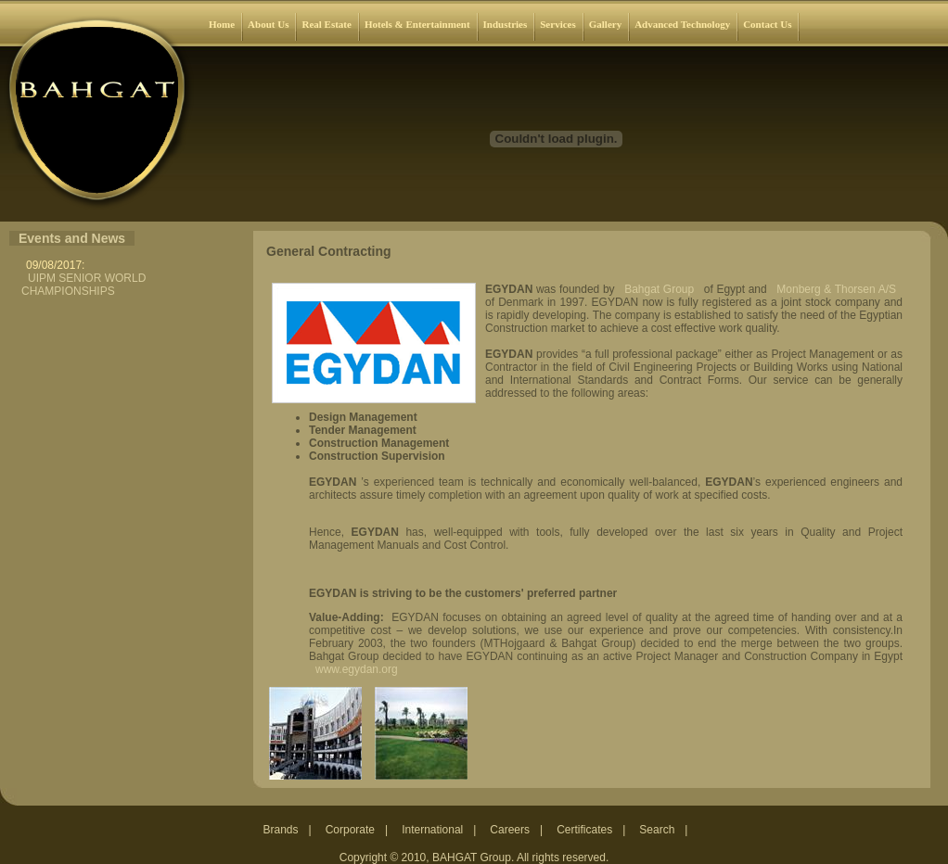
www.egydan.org (356, 669)
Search (656, 829)
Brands (281, 829)
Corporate (350, 829)
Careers (510, 829)
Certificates (584, 829)
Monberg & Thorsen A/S (836, 289)
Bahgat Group (659, 289)
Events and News (72, 238)
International (432, 829)
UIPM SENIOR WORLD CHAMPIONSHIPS (83, 285)
